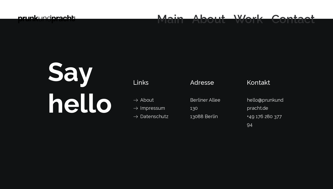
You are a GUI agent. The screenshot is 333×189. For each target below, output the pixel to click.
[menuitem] (172, 19)
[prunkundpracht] (46, 19)
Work (248, 19)
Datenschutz (154, 116)
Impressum (152, 108)
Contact (293, 19)
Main (170, 19)
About (208, 19)
